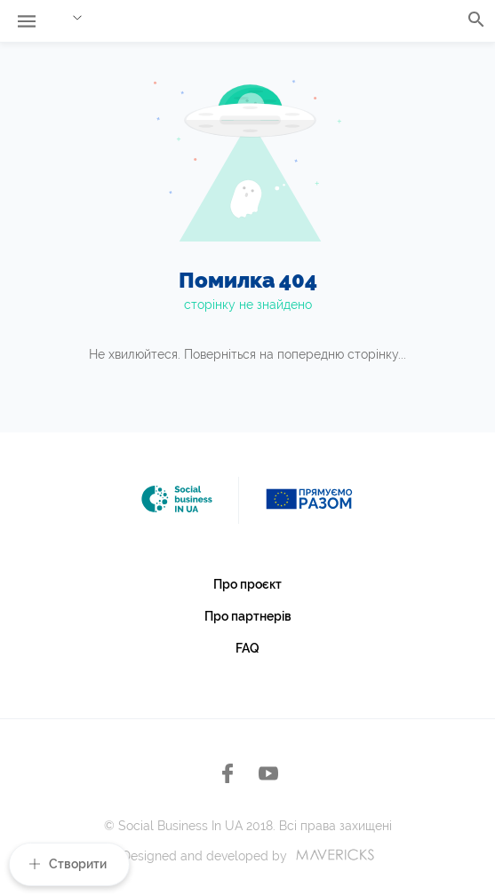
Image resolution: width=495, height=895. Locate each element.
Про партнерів (247, 616)
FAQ (247, 648)
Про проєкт (247, 584)
